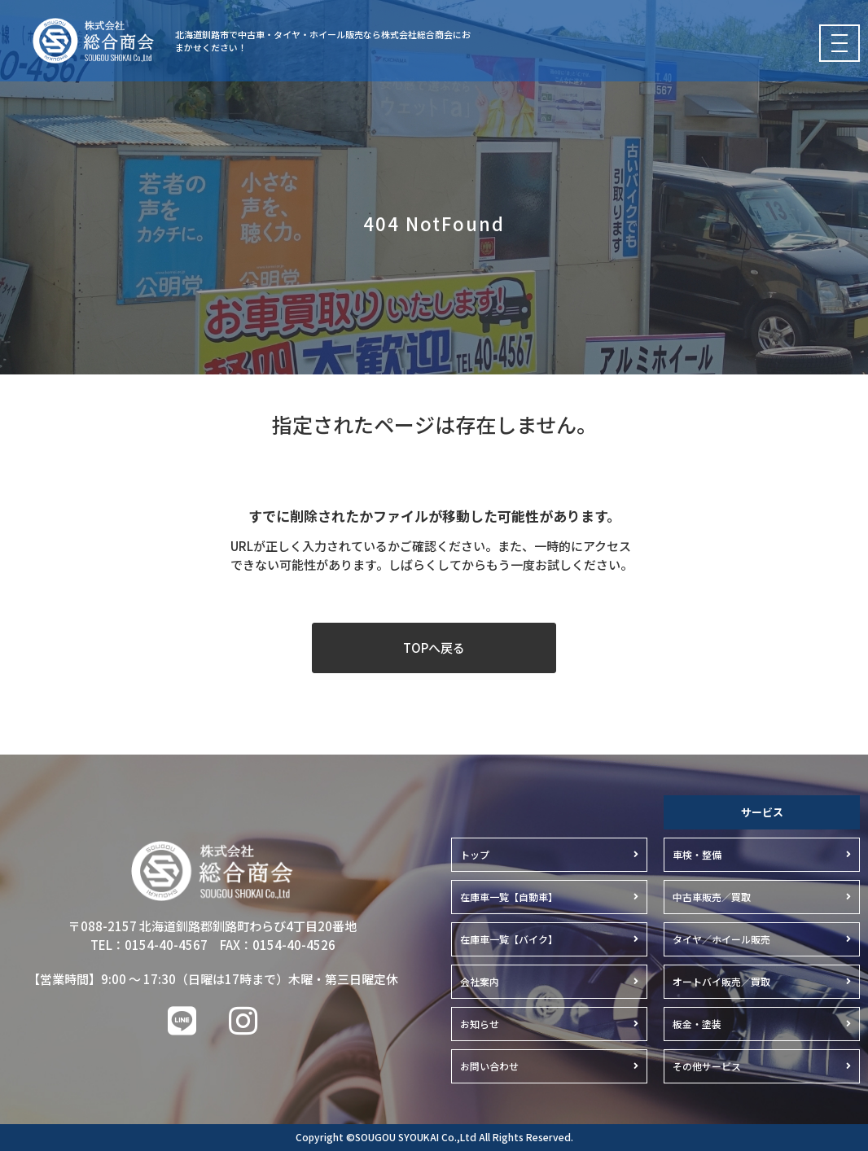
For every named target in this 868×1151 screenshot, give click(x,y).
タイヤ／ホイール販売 (721, 939)
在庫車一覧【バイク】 (509, 939)
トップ (474, 854)
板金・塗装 (697, 1024)
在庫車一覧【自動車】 (509, 897)
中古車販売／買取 (712, 897)
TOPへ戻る (434, 647)
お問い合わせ (489, 1066)
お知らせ (479, 1024)
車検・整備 (697, 854)
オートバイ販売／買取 (721, 981)
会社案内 (479, 981)
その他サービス (707, 1066)
